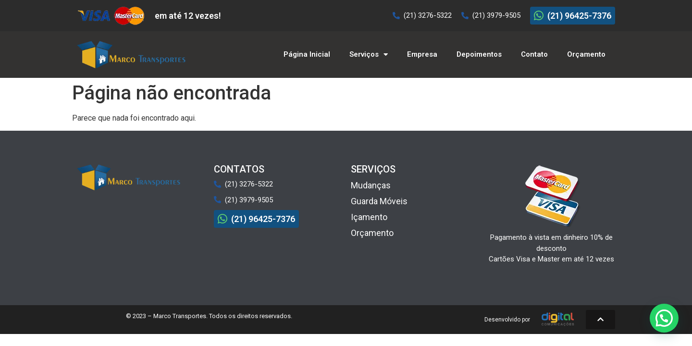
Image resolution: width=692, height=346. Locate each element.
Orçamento (586, 54)
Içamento (369, 217)
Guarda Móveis (379, 201)
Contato (534, 54)
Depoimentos (479, 54)
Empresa (422, 54)
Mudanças (371, 185)
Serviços (368, 54)
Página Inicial (307, 54)
